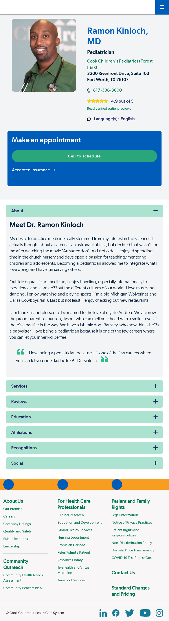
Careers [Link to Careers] (9, 516)
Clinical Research (70, 515)
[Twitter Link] (129, 613)
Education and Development (79, 522)
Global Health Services (74, 530)
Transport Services (71, 580)
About (17, 210)
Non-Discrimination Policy (132, 543)
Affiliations (21, 432)
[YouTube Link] (145, 613)
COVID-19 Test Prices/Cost (132, 558)
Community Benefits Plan (22, 588)
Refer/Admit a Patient (73, 552)
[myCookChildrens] (145, 7)
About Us (13, 501)
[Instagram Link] (159, 613)
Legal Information (125, 515)
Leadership (11, 546)
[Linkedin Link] (103, 613)
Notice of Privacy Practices (132, 522)
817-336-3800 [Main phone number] (107, 90)
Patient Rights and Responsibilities (126, 532)
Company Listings (17, 524)
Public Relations (15, 539)
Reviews (19, 401)
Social (17, 463)
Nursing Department (73, 537)
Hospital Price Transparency (133, 550)
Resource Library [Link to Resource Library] (70, 560)
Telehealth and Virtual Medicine (74, 570)
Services (19, 386)
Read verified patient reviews (109, 108)
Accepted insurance (34, 169)
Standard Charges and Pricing (131, 591)
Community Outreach (15, 564)
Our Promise (12, 509)
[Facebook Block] (115, 613)
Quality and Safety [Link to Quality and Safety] (17, 531)
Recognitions (24, 447)
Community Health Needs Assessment (23, 577)
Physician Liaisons (71, 545)
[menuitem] (25, 523)
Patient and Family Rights (131, 504)
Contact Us (123, 572)
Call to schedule (84, 156)
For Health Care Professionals (73, 504)
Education (21, 417)
